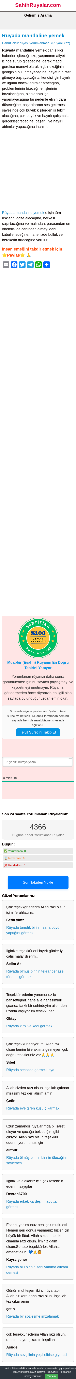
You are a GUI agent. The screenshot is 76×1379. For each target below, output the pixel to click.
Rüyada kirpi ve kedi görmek (29, 1026)
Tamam (51, 1376)
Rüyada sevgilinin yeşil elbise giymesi (36, 1355)
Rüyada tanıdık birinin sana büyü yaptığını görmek (32, 930)
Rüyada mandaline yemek (33, 35)
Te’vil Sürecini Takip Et (38, 732)
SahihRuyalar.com (38, 5)
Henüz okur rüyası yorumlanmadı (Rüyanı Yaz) (36, 43)
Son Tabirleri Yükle (38, 882)
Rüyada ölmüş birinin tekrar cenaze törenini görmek (34, 974)
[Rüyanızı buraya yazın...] (37, 762)
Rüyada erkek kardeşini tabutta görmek (31, 1204)
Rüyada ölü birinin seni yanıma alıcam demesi (37, 1270)
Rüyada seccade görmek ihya (30, 1070)
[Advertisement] (38, 170)
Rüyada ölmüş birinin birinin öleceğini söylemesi (36, 1160)
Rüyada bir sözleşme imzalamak (32, 1316)
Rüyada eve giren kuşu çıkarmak (32, 1108)
